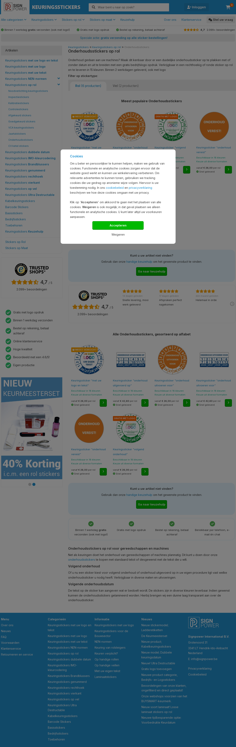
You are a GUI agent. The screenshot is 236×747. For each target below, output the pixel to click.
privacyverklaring (140, 187)
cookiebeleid (115, 187)
